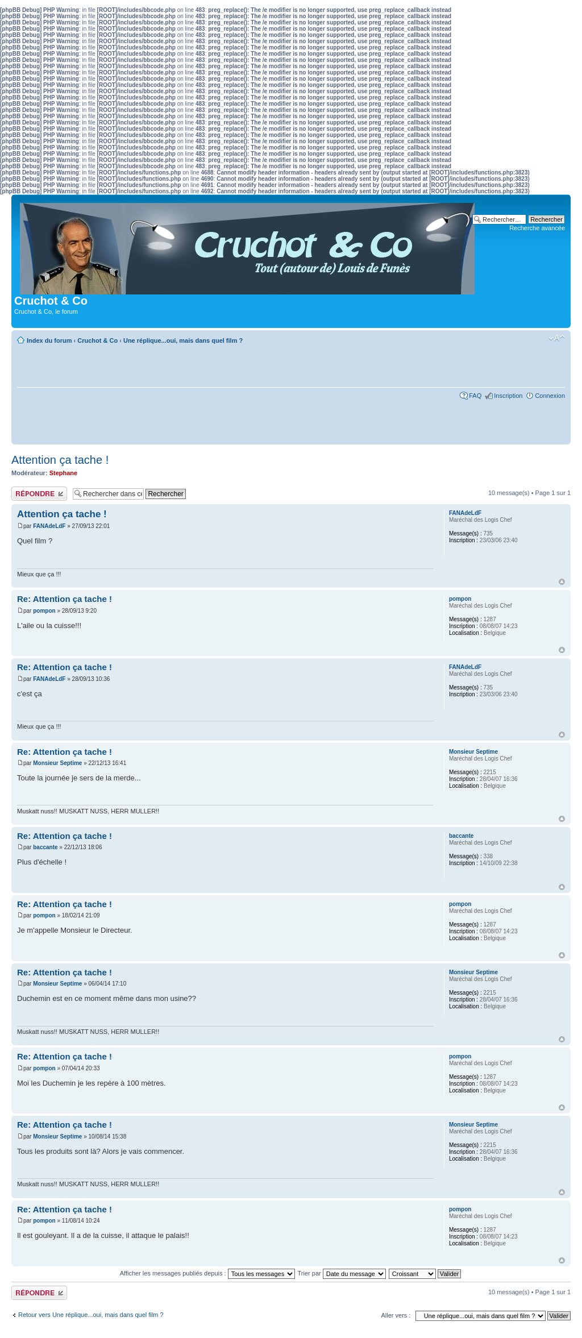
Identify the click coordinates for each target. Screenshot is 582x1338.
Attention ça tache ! (60, 460)
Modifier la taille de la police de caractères (556, 338)
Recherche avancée (537, 228)
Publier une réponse (39, 494)
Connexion (550, 395)
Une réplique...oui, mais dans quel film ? (183, 340)
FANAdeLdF (49, 526)
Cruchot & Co (97, 340)
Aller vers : (395, 1315)
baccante (45, 847)
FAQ (475, 395)
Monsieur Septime (57, 763)
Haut (562, 582)
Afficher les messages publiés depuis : (207, 1273)
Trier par (342, 1273)
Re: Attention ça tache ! (64, 599)
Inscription (508, 395)
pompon (44, 611)
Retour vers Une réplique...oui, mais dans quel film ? (91, 1314)
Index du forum (49, 340)
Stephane (63, 472)
